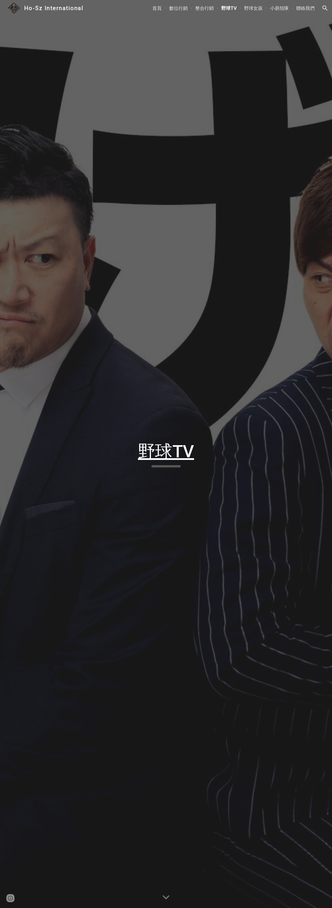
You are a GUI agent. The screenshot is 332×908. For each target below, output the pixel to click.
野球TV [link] (229, 8)
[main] (165, 454)
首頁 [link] (157, 8)
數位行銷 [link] (178, 8)
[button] (325, 8)
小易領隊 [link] (279, 8)
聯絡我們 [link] (305, 8)
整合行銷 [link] (204, 8)
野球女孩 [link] (253, 8)
